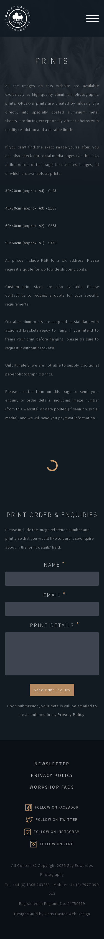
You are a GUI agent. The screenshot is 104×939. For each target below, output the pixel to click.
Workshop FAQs (52, 787)
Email (54, 595)
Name (55, 565)
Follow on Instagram (57, 831)
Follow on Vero (57, 844)
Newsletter (52, 764)
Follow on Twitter (57, 819)
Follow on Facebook (57, 807)
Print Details (55, 625)
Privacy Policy (71, 715)
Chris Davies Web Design (67, 914)
